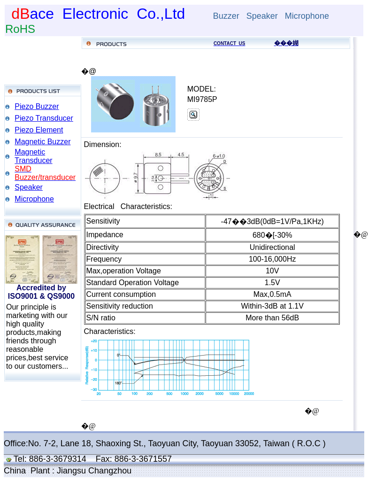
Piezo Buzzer (37, 106)
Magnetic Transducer (33, 156)
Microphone (34, 199)
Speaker (29, 187)
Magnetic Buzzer (42, 142)
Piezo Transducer (44, 118)
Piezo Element (39, 130)
